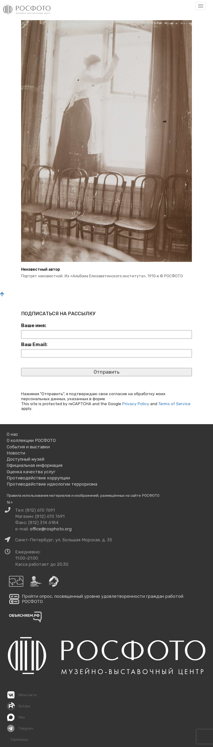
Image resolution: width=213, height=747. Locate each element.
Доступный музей (25, 459)
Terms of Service (174, 403)
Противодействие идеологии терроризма (52, 484)
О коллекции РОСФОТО (31, 440)
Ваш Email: (34, 344)
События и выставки (28, 447)
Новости (16, 453)
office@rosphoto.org (51, 529)
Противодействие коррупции (38, 478)
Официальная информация (34, 465)
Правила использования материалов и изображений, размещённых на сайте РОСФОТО (83, 495)
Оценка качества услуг (31, 471)
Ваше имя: (33, 325)
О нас (12, 434)
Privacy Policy (135, 403)
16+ (10, 502)
